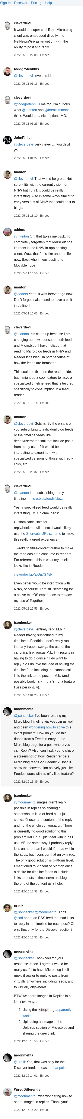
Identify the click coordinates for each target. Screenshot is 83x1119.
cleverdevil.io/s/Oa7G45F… (35, 574)
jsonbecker (23, 622)
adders (19, 229)
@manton (29, 110)
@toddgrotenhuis (27, 104)
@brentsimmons (57, 110)
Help (48, 3)
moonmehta (23, 709)
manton (20, 172)
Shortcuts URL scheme (43, 533)
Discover (20, 3)
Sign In (5, 3)
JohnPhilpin (23, 137)
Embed (44, 55)
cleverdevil (23, 23)
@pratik (20, 1062)
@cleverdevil (23, 76)
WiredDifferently (27, 1089)
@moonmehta (24, 802)
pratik (18, 905)
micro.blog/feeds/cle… (46, 498)
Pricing (36, 3)
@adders (21, 294)
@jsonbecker (24, 715)
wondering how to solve (47, 727)
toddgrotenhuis (26, 69)
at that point (58, 1068)
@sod (18, 918)
